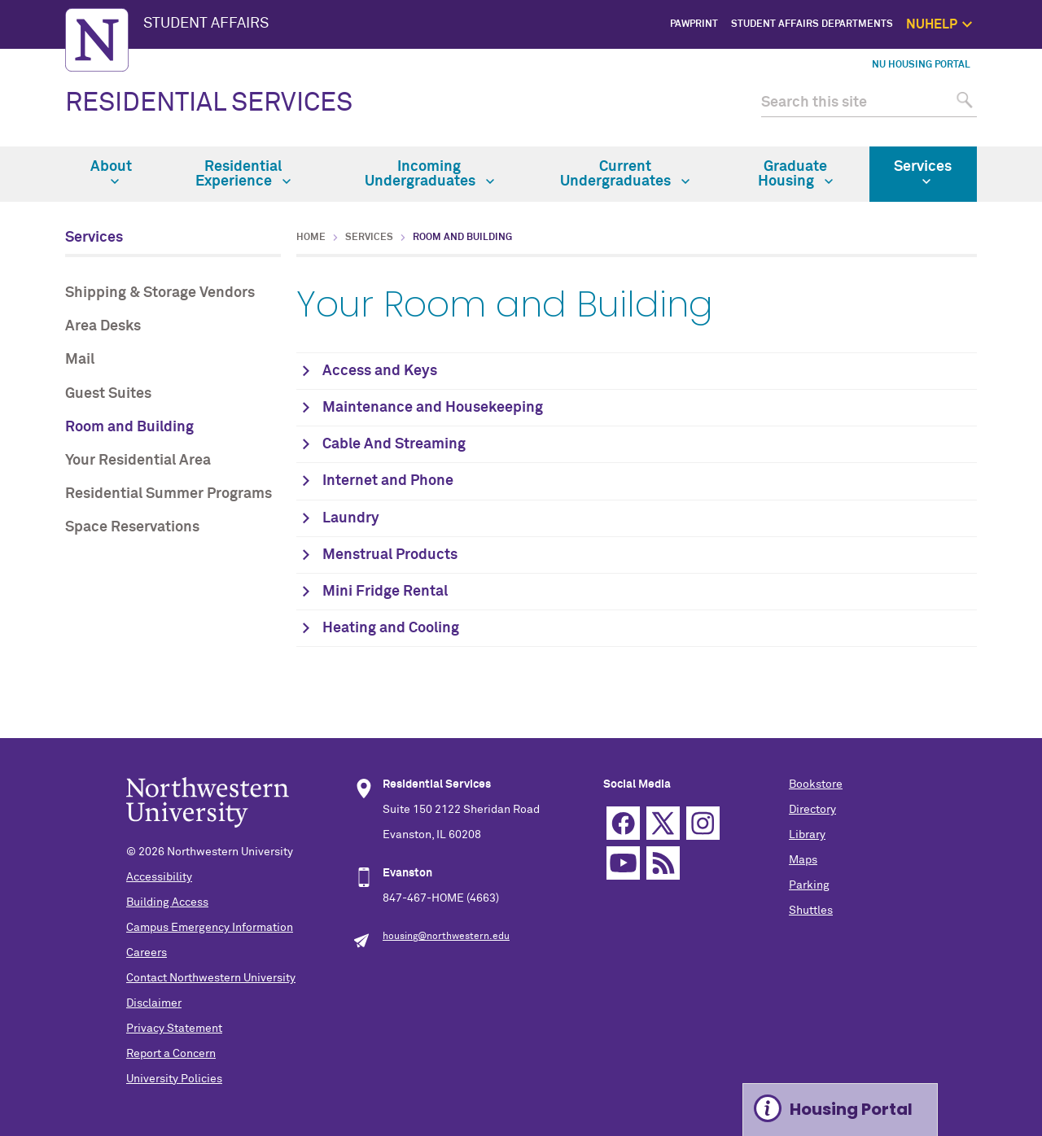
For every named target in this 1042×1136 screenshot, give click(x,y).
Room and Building (129, 427)
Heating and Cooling (390, 628)
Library (807, 835)
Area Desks (103, 326)
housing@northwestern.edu (446, 937)
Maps (803, 860)
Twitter (663, 823)
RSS (663, 863)
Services (923, 172)
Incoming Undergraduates (429, 174)
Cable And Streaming (394, 444)
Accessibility (159, 877)
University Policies (174, 1079)
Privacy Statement (174, 1028)
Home (311, 237)
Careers (146, 953)
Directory (812, 809)
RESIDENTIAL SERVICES (208, 103)
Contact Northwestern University (211, 978)
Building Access (167, 902)
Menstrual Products (390, 555)
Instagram (703, 823)
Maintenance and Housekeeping (432, 407)
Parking (809, 885)
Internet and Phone (387, 481)
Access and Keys (379, 371)
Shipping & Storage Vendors (160, 293)
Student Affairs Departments (812, 24)
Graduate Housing (795, 174)
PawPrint (694, 24)
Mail (79, 359)
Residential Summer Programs (168, 494)
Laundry (350, 518)
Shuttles (811, 910)
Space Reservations (132, 527)
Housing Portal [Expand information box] (851, 1109)
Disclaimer (154, 1003)
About (111, 172)
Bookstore (816, 784)
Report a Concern (171, 1054)
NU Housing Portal (921, 65)
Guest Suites (108, 394)
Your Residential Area (138, 460)
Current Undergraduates (625, 174)
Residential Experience (243, 174)
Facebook (623, 823)
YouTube (623, 863)
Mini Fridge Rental (385, 591)
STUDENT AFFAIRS (206, 23)
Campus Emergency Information (209, 927)
